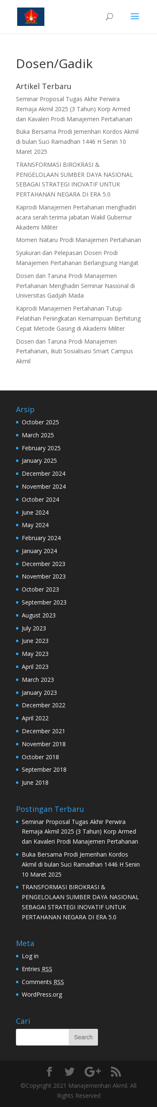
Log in (30, 956)
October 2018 (40, 757)
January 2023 (39, 692)
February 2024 (41, 538)
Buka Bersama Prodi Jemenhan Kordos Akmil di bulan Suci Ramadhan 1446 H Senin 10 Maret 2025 (77, 142)
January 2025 (39, 460)
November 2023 (44, 576)
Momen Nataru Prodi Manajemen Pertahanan (78, 240)
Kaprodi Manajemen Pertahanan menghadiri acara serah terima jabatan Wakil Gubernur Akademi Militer (76, 217)
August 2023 (39, 615)
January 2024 (39, 551)
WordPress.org (42, 994)
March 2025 (38, 435)
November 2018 (44, 744)
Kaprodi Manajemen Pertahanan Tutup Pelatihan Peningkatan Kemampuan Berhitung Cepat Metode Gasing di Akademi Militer (78, 318)
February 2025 (41, 448)
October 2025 (40, 422)
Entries (37, 969)
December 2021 (43, 731)
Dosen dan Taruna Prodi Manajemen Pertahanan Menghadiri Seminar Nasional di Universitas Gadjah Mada (75, 286)
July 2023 (34, 628)
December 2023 (43, 564)
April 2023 (35, 667)
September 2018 (44, 769)
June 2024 (35, 512)
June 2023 (35, 641)
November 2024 (44, 486)
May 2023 (35, 654)
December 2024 (43, 473)
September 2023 (44, 602)
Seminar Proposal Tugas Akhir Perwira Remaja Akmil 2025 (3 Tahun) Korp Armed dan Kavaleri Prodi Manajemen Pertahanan (74, 109)
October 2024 (40, 499)
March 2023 (38, 680)
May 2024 (35, 525)
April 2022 (35, 718)
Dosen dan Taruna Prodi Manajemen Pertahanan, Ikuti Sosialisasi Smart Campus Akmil (74, 351)
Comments (43, 982)
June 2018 (35, 782)
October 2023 (40, 589)
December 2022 (43, 705)
